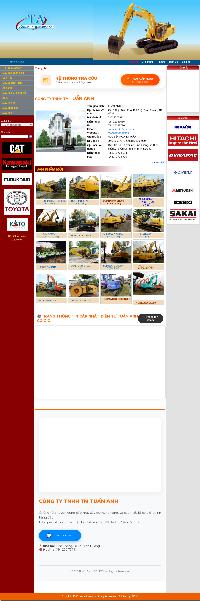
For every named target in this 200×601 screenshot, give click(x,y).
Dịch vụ (173, 61)
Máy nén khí (9, 103)
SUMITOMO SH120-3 (81, 267)
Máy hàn (7, 113)
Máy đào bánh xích (13, 72)
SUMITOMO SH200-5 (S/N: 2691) (80, 202)
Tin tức (161, 61)
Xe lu (5, 97)
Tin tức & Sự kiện (12, 67)
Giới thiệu (147, 61)
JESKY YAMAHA (48, 267)
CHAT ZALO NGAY (60, 535)
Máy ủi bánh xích (12, 82)
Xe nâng (7, 87)
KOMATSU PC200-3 (81, 235)
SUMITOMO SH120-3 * (145, 235)
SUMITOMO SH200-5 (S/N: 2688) (55, 202)
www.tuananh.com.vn (118, 133)
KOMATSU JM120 (81, 300)
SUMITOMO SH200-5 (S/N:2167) (113, 267)
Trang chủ (132, 61)
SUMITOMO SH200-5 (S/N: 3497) (113, 235)
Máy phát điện (10, 108)
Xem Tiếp (160, 162)
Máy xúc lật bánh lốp (14, 92)
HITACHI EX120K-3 (48, 300)
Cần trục (7, 77)
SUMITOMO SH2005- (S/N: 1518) (48, 235)
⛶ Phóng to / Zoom (150, 319)
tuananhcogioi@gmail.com (121, 129)
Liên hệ (186, 61)
